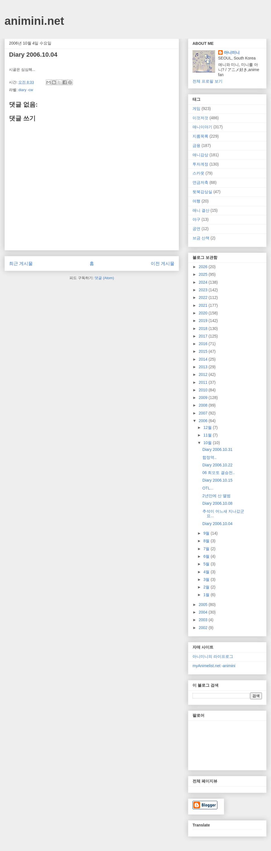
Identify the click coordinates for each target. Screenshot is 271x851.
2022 (204, 297)
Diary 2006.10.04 (217, 523)
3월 (207, 579)
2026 (204, 266)
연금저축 (200, 182)
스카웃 (198, 173)
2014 (204, 359)
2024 (204, 282)
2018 (204, 328)
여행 (196, 201)
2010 (204, 390)
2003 (204, 620)
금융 (196, 145)
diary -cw (25, 90)
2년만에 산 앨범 (216, 495)
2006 (204, 420)
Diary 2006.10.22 (217, 465)
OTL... (207, 488)
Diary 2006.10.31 (217, 449)
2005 (204, 604)
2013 (204, 367)
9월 (207, 533)
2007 (204, 413)
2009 (204, 397)
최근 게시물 (21, 263)
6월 (207, 556)
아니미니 (232, 52)
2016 (204, 343)
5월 (207, 564)
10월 (208, 442)
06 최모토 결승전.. (218, 472)
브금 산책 (201, 238)
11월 (208, 435)
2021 (204, 305)
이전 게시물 (162, 263)
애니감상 (200, 155)
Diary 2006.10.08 (217, 503)
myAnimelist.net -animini (214, 665)
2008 (204, 405)
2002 (204, 627)
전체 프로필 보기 (207, 81)
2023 (204, 290)
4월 (207, 572)
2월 (207, 587)
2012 (204, 374)
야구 (196, 219)
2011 (204, 382)
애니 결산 (201, 210)
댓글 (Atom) (104, 278)
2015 (204, 351)
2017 (204, 336)
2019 (204, 320)
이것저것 (200, 118)
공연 (196, 228)
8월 (207, 541)
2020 (204, 313)
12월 (208, 427)
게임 (196, 108)
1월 (207, 594)
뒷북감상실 (202, 191)
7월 (207, 548)
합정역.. (209, 457)
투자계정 (200, 164)
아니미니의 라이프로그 (213, 656)
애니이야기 (202, 127)
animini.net (34, 21)
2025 (204, 274)
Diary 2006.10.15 (217, 480)
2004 (204, 612)
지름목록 (200, 136)
